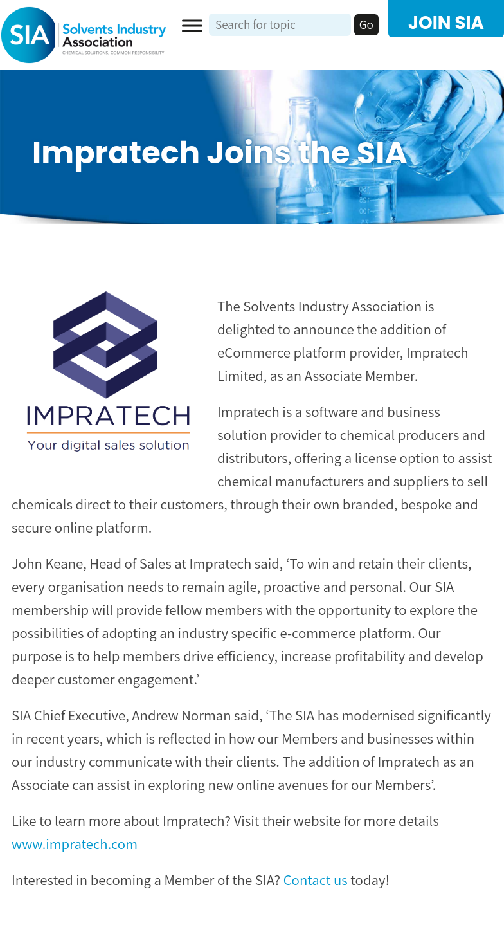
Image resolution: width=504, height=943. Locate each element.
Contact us (316, 880)
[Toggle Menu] (192, 25)
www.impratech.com (75, 844)
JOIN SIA (446, 22)
